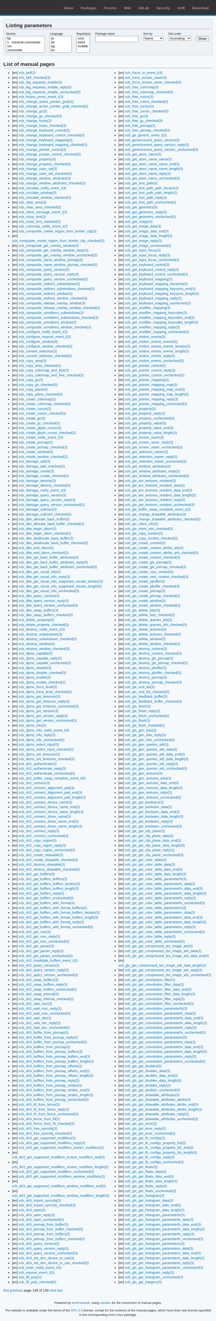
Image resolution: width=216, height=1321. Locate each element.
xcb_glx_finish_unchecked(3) (147, 716)
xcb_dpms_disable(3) (35, 668)
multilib (83, 46)
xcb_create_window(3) (36, 452)
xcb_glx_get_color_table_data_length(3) (155, 874)
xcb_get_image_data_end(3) (147, 231)
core (83, 38)
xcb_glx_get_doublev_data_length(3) (153, 1080)
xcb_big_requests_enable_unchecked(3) (50, 92)
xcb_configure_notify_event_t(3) (43, 332)
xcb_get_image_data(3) (143, 226)
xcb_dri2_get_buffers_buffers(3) (43, 879)
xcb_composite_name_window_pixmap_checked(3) (58, 265)
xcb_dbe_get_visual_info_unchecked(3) (49, 591)
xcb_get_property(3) (140, 409)
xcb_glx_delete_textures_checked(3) (153, 634)
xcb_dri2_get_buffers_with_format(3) (47, 903)
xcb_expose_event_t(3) (36, 1272)
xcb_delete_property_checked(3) (44, 625)
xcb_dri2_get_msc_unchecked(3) (44, 941)
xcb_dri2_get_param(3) (36, 946)
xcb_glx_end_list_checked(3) (147, 692)
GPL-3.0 (76, 1310)
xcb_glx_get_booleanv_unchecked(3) (153, 826)
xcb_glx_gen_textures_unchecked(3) (153, 797)
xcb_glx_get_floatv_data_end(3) (149, 1176)
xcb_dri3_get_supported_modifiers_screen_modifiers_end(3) (58, 1157)
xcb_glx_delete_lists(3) (142, 610)
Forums (110, 8)
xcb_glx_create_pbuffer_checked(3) (152, 586)
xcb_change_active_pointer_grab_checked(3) (53, 106)
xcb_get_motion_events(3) (145, 337)
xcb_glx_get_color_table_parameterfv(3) (156, 879)
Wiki (127, 8)
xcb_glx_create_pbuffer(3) (145, 581)
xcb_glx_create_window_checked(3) (152, 605)
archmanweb (81, 1303)
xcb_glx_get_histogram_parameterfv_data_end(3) (163, 1224)
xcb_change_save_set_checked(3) (45, 174)
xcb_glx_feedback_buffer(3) (146, 696)
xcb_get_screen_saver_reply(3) (149, 442)
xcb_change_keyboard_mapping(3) (45, 140)
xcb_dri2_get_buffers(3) (37, 874)
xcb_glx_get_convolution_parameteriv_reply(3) (160, 1056)
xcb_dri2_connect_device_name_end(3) (49, 807)
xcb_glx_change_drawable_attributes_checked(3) (163, 519)
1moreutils (25, 50)
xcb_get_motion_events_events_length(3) (157, 351)
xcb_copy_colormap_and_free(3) (44, 370)
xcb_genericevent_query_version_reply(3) (157, 145)
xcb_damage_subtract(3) (38, 509)
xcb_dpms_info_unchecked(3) (42, 740)
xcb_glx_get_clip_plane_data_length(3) (155, 845)
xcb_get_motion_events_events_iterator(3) (157, 346)
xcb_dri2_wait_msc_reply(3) (40, 1008)
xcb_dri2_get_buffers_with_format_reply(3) (51, 922)
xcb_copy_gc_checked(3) (38, 385)
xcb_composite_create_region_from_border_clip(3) (57, 231)
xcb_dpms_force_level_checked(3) (45, 692)
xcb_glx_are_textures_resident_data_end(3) (158, 490)
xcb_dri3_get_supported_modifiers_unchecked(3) (56, 1172)
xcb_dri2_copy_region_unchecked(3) (47, 850)
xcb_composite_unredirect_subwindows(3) (51, 313)
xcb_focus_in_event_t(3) (143, 73)
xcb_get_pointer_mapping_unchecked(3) (156, 404)
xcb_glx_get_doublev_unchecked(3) (152, 1090)
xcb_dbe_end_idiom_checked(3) (43, 553)
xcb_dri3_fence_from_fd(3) (39, 1119)
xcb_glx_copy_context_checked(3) (151, 538)
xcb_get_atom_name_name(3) (148, 159)
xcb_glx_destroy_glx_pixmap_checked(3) (156, 663)
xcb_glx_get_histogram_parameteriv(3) (155, 1244)
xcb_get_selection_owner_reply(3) (151, 457)
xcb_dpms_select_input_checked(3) (46, 749)
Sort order (174, 34)
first (6, 1290)
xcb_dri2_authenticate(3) (37, 764)
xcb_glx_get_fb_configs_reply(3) (150, 1157)
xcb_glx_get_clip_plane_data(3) (149, 836)
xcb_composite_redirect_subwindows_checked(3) (56, 289)
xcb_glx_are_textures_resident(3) (150, 481)
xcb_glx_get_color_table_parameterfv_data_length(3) (165, 893)
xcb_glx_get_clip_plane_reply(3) (149, 850)
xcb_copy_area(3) (32, 361)
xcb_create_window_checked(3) (43, 457)
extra (83, 42)
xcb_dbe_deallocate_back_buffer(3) (46, 538)
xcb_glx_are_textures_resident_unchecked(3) (159, 505)
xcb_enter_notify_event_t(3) (40, 1268)
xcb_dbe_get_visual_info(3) (40, 572)
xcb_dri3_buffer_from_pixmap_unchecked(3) (53, 1042)
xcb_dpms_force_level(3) (38, 687)
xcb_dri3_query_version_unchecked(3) (48, 1253)
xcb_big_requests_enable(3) (40, 82)
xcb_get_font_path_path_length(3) (151, 193)
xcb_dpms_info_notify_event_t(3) (44, 730)
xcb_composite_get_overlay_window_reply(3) (53, 250)
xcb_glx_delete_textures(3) (145, 629)
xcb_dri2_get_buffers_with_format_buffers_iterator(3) (59, 912)
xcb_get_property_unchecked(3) (149, 418)
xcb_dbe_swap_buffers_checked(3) (46, 615)
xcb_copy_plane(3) (33, 389)
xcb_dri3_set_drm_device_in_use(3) (46, 1258)
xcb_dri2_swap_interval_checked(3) (46, 999)
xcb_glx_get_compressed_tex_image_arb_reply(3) (163, 970)
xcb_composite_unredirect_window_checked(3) (55, 327)
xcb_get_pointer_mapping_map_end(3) (155, 389)
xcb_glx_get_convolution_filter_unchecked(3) (159, 1004)
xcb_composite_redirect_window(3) (45, 294)
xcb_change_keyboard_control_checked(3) (51, 135)
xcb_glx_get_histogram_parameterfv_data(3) (159, 1220)
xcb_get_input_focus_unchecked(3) (152, 260)
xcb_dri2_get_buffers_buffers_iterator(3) (49, 884)
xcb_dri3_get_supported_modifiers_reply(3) (52, 1143)
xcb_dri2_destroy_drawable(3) (42, 864)
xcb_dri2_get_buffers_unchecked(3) (46, 898)
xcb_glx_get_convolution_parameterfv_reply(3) (160, 1028)
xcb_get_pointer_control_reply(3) (150, 370)
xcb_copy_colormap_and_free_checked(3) (51, 375)
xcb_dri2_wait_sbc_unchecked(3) (44, 1028)
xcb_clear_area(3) (32, 202)
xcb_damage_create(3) (36, 471)
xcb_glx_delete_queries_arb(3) (148, 620)
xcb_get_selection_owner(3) (146, 452)
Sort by (148, 34)
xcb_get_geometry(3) (141, 207)
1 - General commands (25, 42)
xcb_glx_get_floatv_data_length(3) (151, 1181)
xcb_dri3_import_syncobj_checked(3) (47, 1205)
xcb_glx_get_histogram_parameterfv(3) (155, 1215)
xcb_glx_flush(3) (137, 720)
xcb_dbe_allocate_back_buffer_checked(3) (51, 524)
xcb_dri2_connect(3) (34, 783)
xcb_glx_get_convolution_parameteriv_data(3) (160, 1042)
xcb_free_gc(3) (136, 116)
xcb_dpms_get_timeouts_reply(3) (44, 701)
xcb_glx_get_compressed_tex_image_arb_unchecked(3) (168, 975)
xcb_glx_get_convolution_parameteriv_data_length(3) (166, 1052)
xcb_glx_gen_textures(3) (143, 773)
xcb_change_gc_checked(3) (40, 116)
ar (60, 38)
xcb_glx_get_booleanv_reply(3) (149, 821)
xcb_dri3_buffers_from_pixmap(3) (44, 1047)
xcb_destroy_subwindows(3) (40, 634)
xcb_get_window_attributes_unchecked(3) (157, 476)
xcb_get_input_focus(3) (143, 250)
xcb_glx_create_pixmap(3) (145, 591)
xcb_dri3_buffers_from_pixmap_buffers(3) (50, 1052)
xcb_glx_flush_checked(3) (145, 725)
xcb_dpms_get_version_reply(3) (43, 716)
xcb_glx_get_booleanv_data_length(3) (154, 816)
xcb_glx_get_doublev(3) (143, 1066)
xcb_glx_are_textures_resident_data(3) (155, 485)
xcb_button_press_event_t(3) (41, 97)
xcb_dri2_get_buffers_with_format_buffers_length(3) (58, 917)
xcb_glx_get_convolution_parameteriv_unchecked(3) (165, 1061)
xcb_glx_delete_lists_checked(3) (150, 615)
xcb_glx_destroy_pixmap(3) (146, 677)
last (60, 1290)
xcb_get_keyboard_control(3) (147, 265)
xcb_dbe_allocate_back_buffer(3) (44, 519)
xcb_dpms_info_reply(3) (37, 735)
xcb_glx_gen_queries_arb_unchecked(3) (156, 768)
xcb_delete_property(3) (36, 620)
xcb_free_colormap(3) (141, 87)
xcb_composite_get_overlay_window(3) (49, 246)
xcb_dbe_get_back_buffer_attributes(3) (48, 557)
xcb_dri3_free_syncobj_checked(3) (45, 1133)
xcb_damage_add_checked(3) (42, 466)
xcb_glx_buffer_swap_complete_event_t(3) (157, 509)
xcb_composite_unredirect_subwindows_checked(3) (58, 318)
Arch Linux (27, 7)
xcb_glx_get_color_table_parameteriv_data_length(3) (165, 922)
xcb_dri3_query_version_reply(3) (44, 1248)
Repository (84, 34)
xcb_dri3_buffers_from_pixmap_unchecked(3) (54, 1100)
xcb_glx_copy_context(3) (144, 533)
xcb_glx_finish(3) (138, 706)
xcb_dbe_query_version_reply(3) (44, 601)
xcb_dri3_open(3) (32, 1210)
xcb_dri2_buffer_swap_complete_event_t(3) (52, 778)
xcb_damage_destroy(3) (37, 481)
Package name (105, 34)
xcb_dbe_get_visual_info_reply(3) (44, 577)
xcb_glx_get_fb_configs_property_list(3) (155, 1143)
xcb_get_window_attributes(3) (148, 466)
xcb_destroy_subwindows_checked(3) (48, 639)
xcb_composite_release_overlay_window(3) (52, 303)
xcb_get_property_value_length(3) (151, 433)
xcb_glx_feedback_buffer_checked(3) (153, 701)
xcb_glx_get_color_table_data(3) (150, 864)
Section (11, 34)
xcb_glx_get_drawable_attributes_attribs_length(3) (163, 1109)
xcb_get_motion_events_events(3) (151, 342)
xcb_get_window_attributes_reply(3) (152, 471)
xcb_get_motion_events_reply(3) (150, 356)
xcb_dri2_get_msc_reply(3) (39, 936)
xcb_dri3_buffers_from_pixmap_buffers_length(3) (56, 1061)
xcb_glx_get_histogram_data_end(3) (153, 1205)
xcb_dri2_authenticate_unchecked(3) (47, 773)
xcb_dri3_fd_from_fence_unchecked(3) (48, 1114)
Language (56, 34)
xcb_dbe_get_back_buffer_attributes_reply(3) (53, 562)
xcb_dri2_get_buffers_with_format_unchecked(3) (56, 927)
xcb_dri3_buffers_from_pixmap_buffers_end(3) (54, 1056)
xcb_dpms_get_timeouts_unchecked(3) (49, 706)
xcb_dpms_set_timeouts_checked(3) (47, 759)
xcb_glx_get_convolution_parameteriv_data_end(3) (164, 1047)
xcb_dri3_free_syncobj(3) (38, 1128)
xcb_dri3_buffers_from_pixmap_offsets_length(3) (56, 1076)
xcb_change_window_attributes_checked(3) (52, 183)
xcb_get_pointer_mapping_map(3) (151, 385)
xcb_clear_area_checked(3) (40, 207)
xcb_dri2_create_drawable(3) (41, 855)
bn (60, 50)
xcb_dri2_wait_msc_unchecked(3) (45, 1013)
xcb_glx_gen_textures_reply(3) (148, 792)
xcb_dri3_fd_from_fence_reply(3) (44, 1109)
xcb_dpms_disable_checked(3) (42, 673)
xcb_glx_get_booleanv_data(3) (148, 807)
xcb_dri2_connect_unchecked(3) (43, 836)
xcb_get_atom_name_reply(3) (148, 174)
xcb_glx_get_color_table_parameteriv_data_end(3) (163, 917)
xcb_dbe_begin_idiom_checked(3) (45, 533)
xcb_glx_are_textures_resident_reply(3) (155, 500)
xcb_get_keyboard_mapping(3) (148, 279)
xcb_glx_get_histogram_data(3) (149, 1200)
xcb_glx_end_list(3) (140, 687)
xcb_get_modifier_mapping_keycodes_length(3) (161, 322)
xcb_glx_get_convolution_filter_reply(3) (155, 999)
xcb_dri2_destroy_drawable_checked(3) (49, 869)
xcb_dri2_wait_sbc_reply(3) (39, 1023)
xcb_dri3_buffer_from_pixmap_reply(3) (48, 1037)
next (53, 1290)
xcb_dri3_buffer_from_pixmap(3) (43, 1032)
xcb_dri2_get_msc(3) (35, 932)
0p (25, 38)
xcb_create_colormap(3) (37, 399)
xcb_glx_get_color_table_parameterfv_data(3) (160, 884)
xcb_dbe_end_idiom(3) (36, 548)
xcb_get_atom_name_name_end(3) (152, 164)
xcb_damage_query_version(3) (42, 495)
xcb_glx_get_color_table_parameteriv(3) (155, 908)
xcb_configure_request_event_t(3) (45, 337)
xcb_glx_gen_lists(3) (140, 730)
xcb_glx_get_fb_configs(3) (145, 1138)
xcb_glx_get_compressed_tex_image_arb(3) (159, 946)
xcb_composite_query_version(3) (44, 270)
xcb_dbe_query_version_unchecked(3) (48, 605)
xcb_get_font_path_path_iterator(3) (152, 188)
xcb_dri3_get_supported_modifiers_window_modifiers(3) (62, 1176)
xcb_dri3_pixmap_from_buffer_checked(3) (51, 1229)
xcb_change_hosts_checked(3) (42, 126)
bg (60, 46)
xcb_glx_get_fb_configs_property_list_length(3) (161, 1152)
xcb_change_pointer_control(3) (42, 150)
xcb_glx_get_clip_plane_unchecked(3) (154, 855)
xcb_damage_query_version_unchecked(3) (52, 505)
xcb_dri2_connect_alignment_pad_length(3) (52, 797)
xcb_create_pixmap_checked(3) (43, 447)
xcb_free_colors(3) (139, 97)
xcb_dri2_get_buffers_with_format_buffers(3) (53, 908)
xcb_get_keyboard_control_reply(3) (152, 270)
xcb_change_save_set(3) (38, 169)
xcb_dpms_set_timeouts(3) (39, 754)
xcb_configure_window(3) (38, 342)
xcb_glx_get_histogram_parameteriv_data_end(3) (163, 1253)
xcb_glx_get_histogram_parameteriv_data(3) (159, 1248)
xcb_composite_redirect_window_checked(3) (53, 298)
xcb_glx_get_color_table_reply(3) (150, 936)
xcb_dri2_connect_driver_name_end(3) (49, 821)
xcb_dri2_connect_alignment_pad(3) (46, 788)
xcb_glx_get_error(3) (141, 1124)
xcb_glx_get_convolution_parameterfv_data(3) (160, 1013)
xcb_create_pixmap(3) (36, 442)
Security (163, 8)
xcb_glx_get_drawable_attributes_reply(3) (157, 1114)
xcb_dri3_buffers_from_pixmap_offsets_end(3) (54, 1071)
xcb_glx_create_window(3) (145, 601)
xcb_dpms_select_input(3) (39, 744)
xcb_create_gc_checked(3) (39, 423)
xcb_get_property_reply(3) (145, 413)
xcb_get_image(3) (138, 222)
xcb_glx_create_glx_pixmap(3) (148, 562)
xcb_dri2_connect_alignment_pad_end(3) (50, 792)
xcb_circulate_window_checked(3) (45, 198)
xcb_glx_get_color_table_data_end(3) (153, 869)
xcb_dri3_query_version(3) (39, 1244)
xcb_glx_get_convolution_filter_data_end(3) (158, 989)
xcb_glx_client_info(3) (141, 524)
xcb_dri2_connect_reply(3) (39, 831)
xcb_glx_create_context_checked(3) (152, 557)
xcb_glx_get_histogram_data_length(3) (154, 1210)
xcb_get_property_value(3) (145, 423)
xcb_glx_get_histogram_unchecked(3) (154, 1277)
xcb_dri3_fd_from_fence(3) (39, 1104)
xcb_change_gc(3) (33, 111)
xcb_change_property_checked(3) (45, 164)
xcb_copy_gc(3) (31, 380)
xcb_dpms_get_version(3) (38, 711)
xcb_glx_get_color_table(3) (145, 860)
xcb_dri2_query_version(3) (39, 965)
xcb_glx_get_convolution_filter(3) (150, 980)
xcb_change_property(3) (37, 159)
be (60, 42)
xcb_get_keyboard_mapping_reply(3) (153, 298)
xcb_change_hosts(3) (35, 121)
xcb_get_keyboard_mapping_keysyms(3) (156, 284)
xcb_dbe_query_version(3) (39, 596)
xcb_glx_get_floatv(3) (141, 1167)
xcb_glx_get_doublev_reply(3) (148, 1085)
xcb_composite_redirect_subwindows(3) (49, 284)
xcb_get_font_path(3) (141, 183)
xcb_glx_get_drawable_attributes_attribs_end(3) (161, 1104)
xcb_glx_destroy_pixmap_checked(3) (153, 682)
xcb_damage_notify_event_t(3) (42, 490)
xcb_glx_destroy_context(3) (146, 649)
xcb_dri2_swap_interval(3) (39, 994)
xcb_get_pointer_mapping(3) (147, 380)
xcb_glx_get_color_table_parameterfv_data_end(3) (164, 888)
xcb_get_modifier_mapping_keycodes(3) (156, 313)
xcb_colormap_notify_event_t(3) (43, 226)
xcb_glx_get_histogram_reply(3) (149, 1272)
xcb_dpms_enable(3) (35, 677)
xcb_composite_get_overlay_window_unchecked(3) (58, 255)
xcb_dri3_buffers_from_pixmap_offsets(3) (50, 1066)
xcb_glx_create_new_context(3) (149, 572)
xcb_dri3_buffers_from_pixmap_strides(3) (50, 1085)
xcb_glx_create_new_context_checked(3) (156, 577)
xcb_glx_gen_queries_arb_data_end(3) (155, 754)
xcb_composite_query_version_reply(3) (49, 274)
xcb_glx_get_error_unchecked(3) (150, 1133)
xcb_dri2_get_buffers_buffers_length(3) (49, 888)
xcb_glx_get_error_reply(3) (145, 1128)
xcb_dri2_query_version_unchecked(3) (48, 975)
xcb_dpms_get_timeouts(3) (39, 696)
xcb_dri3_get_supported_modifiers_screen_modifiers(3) (61, 1148)
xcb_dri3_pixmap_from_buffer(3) (43, 1224)
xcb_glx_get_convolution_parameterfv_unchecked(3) (165, 1032)
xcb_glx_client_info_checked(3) (149, 529)
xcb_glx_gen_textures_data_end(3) (152, 783)
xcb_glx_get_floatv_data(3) (145, 1172)
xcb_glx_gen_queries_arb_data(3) (151, 749)
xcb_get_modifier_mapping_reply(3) (152, 327)
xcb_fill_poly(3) (30, 1277)
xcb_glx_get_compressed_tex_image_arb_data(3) (163, 951)
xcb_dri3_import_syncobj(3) (40, 1200)
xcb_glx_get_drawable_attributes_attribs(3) (158, 1100)
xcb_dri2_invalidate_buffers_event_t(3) (48, 960)
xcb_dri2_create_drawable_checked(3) (48, 860)
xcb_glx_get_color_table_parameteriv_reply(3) (160, 927)
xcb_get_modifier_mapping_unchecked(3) (157, 332)
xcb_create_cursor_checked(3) (42, 413)
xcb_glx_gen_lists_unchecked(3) (150, 740)
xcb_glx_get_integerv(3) (143, 1282)
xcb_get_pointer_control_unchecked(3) (154, 375)
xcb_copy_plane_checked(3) (40, 394)
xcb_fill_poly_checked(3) (37, 1282)
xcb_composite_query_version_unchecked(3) (53, 279)
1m (25, 46)
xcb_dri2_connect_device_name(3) (45, 802)
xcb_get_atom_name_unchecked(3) (152, 178)
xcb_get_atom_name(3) (143, 154)
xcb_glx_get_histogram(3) (144, 1196)
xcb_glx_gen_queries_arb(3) (146, 744)
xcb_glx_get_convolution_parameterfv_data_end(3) (164, 1018)
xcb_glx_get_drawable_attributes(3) (152, 1095)
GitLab (143, 8)
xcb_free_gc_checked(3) (143, 121)
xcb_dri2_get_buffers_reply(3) (41, 893)
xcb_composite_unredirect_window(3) (47, 322)
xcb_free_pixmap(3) (140, 126)
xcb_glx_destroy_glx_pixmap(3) (149, 658)
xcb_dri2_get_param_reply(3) (41, 951)
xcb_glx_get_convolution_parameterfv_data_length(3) (166, 1023)
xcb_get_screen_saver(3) (144, 437)
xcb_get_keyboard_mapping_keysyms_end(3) (160, 289)
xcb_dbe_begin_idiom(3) (37, 529)
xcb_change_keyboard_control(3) (44, 130)
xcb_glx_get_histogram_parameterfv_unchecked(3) (164, 1239)
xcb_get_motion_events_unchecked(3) (154, 361)
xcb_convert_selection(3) (38, 351)
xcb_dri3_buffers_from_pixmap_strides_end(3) (54, 1090)
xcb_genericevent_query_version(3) (152, 140)
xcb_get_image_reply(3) (143, 241)
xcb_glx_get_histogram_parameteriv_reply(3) (159, 1263)
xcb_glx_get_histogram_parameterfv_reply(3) (159, 1234)
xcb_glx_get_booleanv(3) (144, 802)
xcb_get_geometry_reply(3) (146, 212)
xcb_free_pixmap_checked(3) (147, 130)
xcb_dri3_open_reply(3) (37, 1215)
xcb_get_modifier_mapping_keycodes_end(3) (159, 318)
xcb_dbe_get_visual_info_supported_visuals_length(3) (60, 586)
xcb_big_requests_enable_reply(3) (45, 87)
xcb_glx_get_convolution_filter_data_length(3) (160, 994)
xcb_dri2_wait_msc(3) (35, 1004)
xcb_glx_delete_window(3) (145, 639)
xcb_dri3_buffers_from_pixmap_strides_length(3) (56, 1095)
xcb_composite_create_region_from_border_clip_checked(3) (58, 241)
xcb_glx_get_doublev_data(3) (147, 1071)
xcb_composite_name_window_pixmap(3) (51, 260)
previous (16, 1290)
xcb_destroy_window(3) (37, 644)
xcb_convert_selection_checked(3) (45, 356)
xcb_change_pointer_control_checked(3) (50, 154)
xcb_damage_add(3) (34, 461)
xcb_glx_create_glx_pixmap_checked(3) (155, 567)
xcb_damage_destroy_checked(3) (44, 485)
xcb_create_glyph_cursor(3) (40, 428)
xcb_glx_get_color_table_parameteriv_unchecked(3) (165, 932)
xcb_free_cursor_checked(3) (146, 111)
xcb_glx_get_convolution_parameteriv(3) (156, 1037)
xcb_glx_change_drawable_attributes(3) (155, 514)
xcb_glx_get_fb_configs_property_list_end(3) (159, 1148)
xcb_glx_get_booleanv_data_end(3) (152, 812)
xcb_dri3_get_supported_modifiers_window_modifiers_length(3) (60, 1196)
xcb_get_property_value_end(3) (149, 428)
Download (200, 8)
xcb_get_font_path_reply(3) (146, 198)
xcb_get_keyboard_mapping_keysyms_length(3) (162, 294)
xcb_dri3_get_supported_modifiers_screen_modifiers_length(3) (60, 1167)
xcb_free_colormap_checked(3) (149, 92)
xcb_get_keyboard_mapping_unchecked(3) (158, 303)
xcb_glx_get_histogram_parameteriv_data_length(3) (164, 1258)
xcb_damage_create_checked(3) (44, 476)
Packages (89, 8)
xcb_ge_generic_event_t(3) (146, 135)
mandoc (105, 1303)
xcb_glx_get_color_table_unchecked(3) (155, 941)
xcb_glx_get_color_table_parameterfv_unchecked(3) (165, 903)
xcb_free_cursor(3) (139, 106)
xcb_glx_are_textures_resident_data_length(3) (160, 495)
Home (68, 8)
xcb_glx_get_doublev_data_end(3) (151, 1076)
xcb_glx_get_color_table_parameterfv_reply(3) (160, 898)
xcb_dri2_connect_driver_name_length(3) (50, 826)
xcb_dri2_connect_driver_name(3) (45, 816)
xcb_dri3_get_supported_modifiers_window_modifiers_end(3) (59, 1186)
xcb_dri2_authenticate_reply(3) (42, 768)
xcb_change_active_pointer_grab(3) (46, 102)
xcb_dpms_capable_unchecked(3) (45, 663)
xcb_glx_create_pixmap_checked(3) (152, 596)
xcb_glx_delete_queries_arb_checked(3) (156, 625)
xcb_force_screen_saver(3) (146, 78)
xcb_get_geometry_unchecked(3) (150, 217)
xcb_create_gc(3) (32, 418)
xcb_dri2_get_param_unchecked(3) (46, 956)
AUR (181, 8)
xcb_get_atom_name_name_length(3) (154, 169)
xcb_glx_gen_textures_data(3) (148, 778)
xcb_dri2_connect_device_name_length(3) (51, 812)
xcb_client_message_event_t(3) (43, 212)
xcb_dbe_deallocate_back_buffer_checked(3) (53, 543)
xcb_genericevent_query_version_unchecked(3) (161, 150)
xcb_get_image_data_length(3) (148, 236)
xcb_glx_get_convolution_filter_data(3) (154, 984)
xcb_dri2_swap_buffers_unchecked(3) (48, 989)
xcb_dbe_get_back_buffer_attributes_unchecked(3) (58, 567)
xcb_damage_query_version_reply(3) (47, 500)
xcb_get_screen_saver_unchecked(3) (153, 447)
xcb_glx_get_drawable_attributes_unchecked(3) (161, 1119)
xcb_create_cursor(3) (35, 409)
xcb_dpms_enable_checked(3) (42, 682)
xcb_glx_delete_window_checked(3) (152, 644)
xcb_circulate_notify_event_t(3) (42, 188)
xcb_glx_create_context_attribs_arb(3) (154, 548)
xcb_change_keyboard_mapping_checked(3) (53, 145)
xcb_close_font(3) (32, 217)
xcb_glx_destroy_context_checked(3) (153, 653)
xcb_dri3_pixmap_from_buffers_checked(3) (52, 1239)
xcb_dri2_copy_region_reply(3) (42, 845)
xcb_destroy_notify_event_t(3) (42, 629)
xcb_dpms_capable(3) (36, 653)
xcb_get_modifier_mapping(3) (147, 308)
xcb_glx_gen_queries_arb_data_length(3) (156, 759)
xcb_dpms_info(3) (32, 725)
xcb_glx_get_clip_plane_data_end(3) (153, 840)
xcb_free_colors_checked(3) (146, 102)
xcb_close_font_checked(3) (39, 222)
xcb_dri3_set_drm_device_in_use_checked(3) (54, 1263)
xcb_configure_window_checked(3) (45, 346)
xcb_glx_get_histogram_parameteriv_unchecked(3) (164, 1268)
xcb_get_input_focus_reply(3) (147, 255)
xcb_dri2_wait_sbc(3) (35, 1018)
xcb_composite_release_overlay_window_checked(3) (59, 308)
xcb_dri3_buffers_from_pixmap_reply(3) (49, 1080)
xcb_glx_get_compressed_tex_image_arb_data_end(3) (167, 956)
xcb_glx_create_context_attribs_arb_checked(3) (161, 553)
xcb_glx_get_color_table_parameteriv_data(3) (160, 912)
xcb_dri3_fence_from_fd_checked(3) (46, 1124)
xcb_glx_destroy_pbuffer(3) (145, 668)
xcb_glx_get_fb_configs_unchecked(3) (154, 1162)
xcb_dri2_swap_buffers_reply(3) (43, 984)
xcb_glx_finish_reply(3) (142, 711)
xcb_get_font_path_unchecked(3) (150, 202)
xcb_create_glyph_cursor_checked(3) (47, 433)
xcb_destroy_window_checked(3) (44, 649)
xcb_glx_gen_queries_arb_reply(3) (151, 764)
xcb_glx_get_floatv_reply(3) (146, 1186)
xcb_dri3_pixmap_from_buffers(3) (44, 1234)
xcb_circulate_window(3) (37, 193)
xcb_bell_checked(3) (34, 78)
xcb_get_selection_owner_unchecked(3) (156, 461)
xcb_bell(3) (27, 73)
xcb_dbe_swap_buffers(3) (38, 610)
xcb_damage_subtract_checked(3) (45, 514)
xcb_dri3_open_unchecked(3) (41, 1220)
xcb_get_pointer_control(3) (145, 366)
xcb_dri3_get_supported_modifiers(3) (47, 1138)
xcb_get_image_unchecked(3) (148, 246)
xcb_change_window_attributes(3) (45, 178)
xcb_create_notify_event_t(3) (41, 437)
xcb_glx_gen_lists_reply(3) (145, 735)
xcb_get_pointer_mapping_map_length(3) (157, 394)
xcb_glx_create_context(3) (145, 543)
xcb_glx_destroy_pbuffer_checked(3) (153, 673)
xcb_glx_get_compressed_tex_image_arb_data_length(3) (162, 965)
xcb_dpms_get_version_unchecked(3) (48, 720)
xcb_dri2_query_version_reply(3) (44, 970)
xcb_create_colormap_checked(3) (44, 404)
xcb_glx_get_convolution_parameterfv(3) (156, 1008)
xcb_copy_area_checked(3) (40, 366)
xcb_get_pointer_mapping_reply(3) (151, 399)
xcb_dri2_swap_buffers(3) (38, 980)
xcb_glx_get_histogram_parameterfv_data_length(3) (165, 1229)
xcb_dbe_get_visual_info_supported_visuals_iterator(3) (61, 581)
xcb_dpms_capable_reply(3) (40, 658)
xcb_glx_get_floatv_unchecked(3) (150, 1191)
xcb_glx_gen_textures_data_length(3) (153, 788)
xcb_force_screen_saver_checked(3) (153, 82)
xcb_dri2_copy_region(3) (37, 840)
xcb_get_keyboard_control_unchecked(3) (156, 274)
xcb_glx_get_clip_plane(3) (145, 831)
